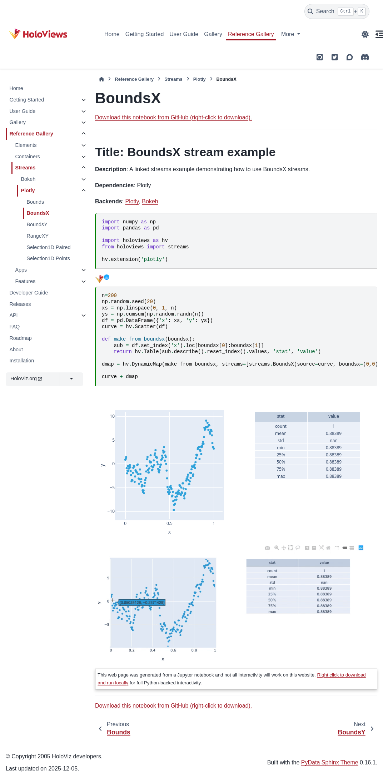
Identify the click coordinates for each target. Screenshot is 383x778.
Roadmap (20, 338)
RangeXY (37, 236)
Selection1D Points (48, 258)
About (16, 349)
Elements (25, 145)
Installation (21, 360)
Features (25, 281)
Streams (25, 167)
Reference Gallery (251, 34)
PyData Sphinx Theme (329, 762)
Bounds (35, 202)
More (288, 34)
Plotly (28, 190)
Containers (27, 156)
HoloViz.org (26, 378)
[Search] (336, 11)
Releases (20, 304)
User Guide (183, 34)
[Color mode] (365, 34)
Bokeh (28, 179)
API (13, 315)
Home (112, 34)
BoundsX (37, 213)
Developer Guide (28, 293)
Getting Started (144, 34)
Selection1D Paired (48, 247)
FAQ (14, 326)
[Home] (101, 79)
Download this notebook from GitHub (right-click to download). (173, 117)
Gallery (213, 34)
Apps (21, 270)
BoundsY (36, 224)
